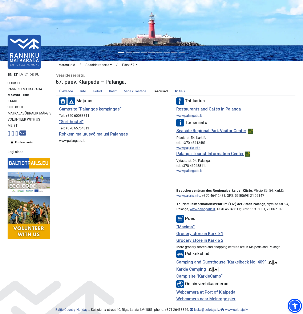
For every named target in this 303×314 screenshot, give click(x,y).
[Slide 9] (182, 52)
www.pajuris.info (188, 148)
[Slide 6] (159, 52)
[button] (98, 65)
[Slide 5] (151, 52)
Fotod (97, 91)
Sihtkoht (16, 107)
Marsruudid (18, 95)
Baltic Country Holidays (72, 310)
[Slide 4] (144, 52)
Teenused (160, 91)
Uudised (14, 83)
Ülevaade (66, 91)
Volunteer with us (24, 119)
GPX (180, 91)
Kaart (13, 101)
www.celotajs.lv (234, 310)
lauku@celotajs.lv (204, 310)
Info (83, 91)
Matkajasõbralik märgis (30, 113)
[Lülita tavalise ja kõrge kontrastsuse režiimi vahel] (22, 142)
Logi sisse (15, 152)
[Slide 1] (121, 52)
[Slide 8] (174, 52)
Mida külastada (135, 91)
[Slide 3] (136, 52)
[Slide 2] (129, 52)
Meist (12, 126)
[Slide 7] (166, 52)
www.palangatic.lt (189, 116)
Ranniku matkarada (25, 89)
